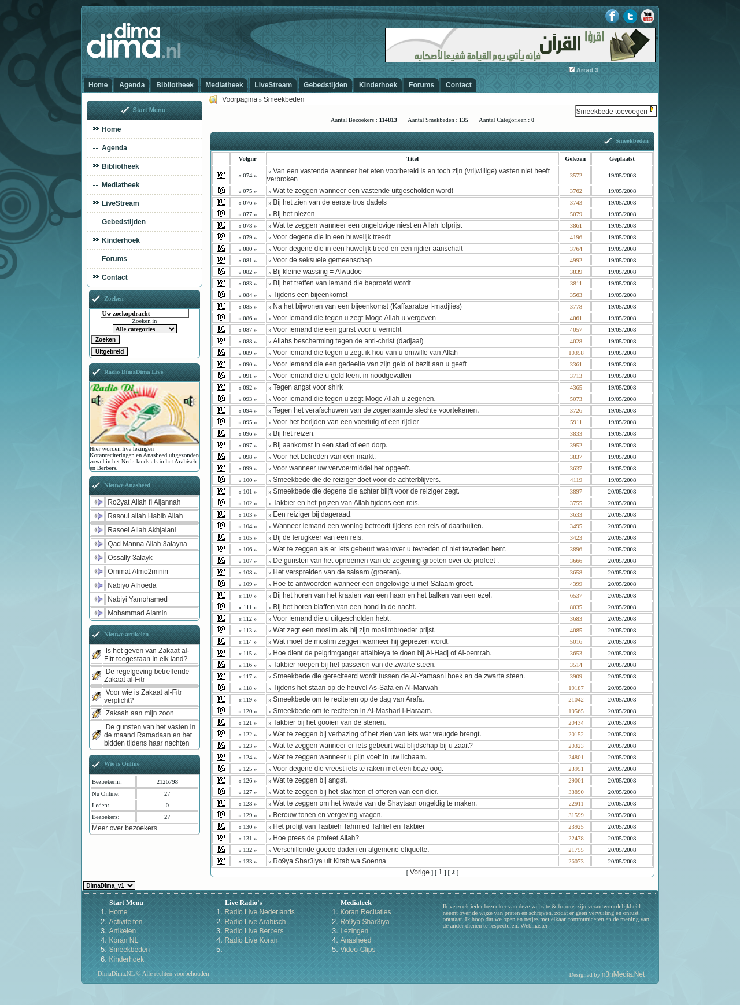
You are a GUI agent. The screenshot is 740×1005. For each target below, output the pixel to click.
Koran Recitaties (365, 912)
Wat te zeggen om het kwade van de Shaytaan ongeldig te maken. (375, 803)
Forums (421, 85)
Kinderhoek (378, 85)
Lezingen (354, 931)
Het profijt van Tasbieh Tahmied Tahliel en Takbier (349, 826)
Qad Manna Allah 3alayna (147, 544)
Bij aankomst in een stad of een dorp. (330, 445)
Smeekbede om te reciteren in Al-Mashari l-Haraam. (352, 711)
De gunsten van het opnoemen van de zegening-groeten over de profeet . (386, 561)
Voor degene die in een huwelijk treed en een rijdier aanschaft (367, 248)
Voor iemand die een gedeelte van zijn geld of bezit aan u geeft (370, 364)
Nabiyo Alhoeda (132, 585)
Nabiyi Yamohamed (138, 599)
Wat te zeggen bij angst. (310, 780)
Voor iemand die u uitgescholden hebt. (332, 618)
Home (98, 85)
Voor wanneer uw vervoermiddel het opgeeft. (341, 468)
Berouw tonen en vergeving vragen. (327, 815)
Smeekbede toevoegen (612, 111)
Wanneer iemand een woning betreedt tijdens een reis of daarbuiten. (378, 526)
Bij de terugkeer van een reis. (318, 537)
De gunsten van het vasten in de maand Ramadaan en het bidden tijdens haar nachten (149, 735)
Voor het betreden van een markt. (324, 457)
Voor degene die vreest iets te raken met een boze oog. (358, 769)
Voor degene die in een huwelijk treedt (331, 237)
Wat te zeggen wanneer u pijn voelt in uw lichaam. (350, 757)
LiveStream (273, 85)
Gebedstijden (325, 85)
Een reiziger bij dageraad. (312, 514)
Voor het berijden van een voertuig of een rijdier (346, 422)
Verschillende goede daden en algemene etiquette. (351, 849)
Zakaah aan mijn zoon (140, 713)
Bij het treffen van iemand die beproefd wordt (342, 283)
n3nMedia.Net (623, 974)
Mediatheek (224, 85)
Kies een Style (109, 885)
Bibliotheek (175, 85)
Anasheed (355, 940)
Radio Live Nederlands (259, 912)
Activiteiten (125, 922)
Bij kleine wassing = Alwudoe (317, 272)
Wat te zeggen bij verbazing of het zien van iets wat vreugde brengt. (377, 734)
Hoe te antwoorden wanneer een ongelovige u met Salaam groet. (373, 584)
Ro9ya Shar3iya (364, 922)
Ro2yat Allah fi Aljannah (144, 502)
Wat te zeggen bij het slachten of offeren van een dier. (355, 792)
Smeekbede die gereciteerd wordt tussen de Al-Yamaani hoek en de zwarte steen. (399, 676)
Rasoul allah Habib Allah (145, 516)
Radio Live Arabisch (255, 922)
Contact (459, 85)
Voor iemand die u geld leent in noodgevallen (342, 376)
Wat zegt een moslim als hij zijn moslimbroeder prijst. (354, 630)
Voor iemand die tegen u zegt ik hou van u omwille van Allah (365, 352)
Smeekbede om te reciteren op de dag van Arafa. (348, 699)
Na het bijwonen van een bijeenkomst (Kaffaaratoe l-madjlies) (367, 306)
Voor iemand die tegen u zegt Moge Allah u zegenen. (354, 399)
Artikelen (122, 931)
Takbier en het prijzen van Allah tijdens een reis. (346, 503)
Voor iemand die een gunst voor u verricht (337, 329)
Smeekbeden (284, 99)
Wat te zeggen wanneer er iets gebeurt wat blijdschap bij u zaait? (373, 745)
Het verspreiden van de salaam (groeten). (337, 572)
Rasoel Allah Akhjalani (142, 530)
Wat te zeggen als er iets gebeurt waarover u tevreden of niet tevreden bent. (389, 549)
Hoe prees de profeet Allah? (316, 838)
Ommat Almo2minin (138, 572)
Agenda (132, 85)
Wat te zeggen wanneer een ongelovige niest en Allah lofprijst (367, 225)
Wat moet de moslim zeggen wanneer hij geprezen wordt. (361, 641)
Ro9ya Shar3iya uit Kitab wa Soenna (329, 861)
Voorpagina (239, 99)
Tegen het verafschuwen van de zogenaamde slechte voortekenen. (376, 410)
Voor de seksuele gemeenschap (322, 260)
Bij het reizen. (294, 433)
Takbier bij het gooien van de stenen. (329, 722)
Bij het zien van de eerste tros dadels (330, 202)
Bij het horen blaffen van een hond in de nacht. (344, 607)
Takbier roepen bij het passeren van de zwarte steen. (354, 665)
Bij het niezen (293, 214)
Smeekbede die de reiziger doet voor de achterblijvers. (357, 480)
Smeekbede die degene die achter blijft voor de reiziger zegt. (366, 491)
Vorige (420, 872)
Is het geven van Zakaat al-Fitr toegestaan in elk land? (146, 655)
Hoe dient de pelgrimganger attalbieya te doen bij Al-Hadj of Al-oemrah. (382, 653)
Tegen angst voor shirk (308, 387)
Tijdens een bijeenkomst (310, 295)
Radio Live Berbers (253, 931)
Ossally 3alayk (130, 558)
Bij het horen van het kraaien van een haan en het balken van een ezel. (382, 595)
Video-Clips (357, 949)
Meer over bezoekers (124, 828)
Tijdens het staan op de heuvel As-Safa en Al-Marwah (355, 688)
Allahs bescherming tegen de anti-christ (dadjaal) (348, 341)
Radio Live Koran (251, 940)
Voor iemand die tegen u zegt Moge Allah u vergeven (354, 318)
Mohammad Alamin (137, 613)
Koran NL (123, 940)
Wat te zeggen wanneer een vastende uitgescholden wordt (363, 191)
